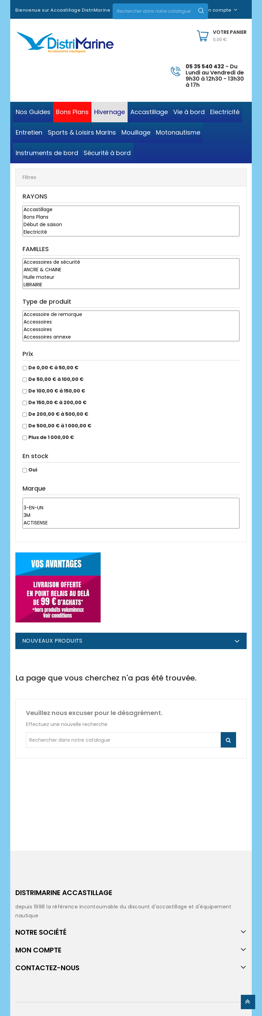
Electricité (131, 232)
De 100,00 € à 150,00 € (56, 390)
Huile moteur (131, 277)
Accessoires (131, 322)
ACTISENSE (131, 523)
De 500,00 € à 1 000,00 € (59, 425)
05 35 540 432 (205, 66)
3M (131, 515)
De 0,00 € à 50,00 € (53, 367)
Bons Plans (131, 217)
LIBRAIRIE (131, 285)
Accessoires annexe (131, 337)
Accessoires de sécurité (131, 262)
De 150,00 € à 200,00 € (57, 402)
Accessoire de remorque (131, 314)
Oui (32, 469)
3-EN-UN (131, 508)
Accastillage (131, 210)
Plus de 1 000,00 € (51, 437)
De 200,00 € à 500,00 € (58, 414)
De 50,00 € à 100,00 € (56, 379)
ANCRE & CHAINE (131, 270)
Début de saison (131, 225)
